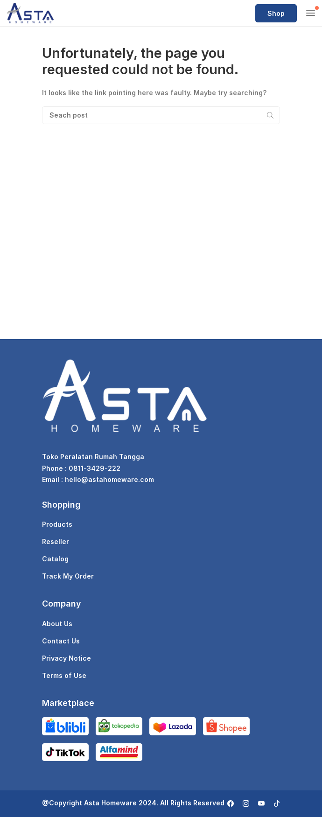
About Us (57, 624)
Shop (276, 13)
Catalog (55, 559)
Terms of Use (64, 675)
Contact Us (61, 641)
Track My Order (68, 576)
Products (57, 524)
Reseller (55, 541)
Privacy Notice (66, 658)
